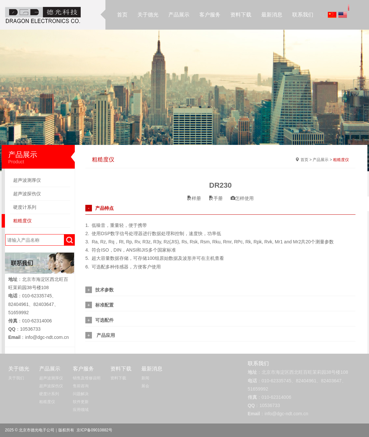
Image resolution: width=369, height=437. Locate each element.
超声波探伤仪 (27, 193)
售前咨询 (81, 386)
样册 (194, 198)
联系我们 (302, 14)
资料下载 (240, 14)
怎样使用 (242, 198)
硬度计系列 (24, 207)
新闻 (145, 378)
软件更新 (81, 401)
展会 (145, 386)
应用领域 (81, 409)
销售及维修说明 (86, 378)
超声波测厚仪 (27, 180)
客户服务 (209, 14)
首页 (122, 14)
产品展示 (178, 14)
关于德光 (147, 14)
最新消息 (271, 14)
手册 (216, 198)
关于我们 (16, 378)
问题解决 (81, 394)
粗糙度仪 (22, 220)
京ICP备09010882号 (94, 430)
